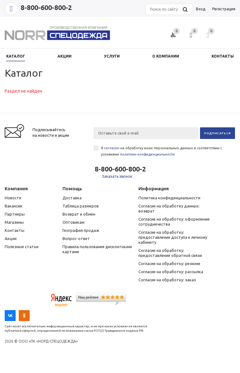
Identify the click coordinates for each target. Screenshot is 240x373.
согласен (111, 148)
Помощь (72, 188)
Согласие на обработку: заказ (167, 280)
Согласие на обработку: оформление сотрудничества (174, 221)
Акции (11, 238)
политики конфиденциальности (147, 154)
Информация (153, 188)
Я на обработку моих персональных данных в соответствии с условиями (161, 151)
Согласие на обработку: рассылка (170, 271)
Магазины (14, 222)
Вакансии (13, 206)
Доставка (72, 198)
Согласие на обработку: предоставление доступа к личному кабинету (172, 237)
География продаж (80, 230)
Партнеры (15, 214)
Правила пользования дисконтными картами (97, 249)
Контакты (14, 230)
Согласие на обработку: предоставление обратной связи (170, 253)
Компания (16, 188)
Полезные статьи (21, 246)
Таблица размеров (80, 206)
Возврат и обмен (78, 214)
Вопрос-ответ (76, 238)
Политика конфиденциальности (169, 198)
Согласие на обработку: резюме (169, 263)
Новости (13, 198)
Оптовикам (73, 222)
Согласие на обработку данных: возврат (169, 208)
